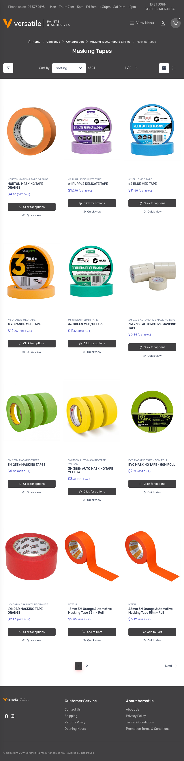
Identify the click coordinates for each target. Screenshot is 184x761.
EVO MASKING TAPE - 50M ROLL (148, 460)
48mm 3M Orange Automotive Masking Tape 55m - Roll (150, 611)
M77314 (132, 604)
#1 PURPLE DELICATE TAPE (84, 179)
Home (34, 41)
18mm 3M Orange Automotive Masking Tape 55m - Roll (90, 611)
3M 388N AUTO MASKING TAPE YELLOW (87, 462)
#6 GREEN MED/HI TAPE (83, 319)
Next (171, 666)
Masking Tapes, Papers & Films (110, 41)
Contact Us (73, 709)
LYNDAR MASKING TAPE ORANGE (28, 604)
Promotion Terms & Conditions (147, 729)
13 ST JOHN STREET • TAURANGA (160, 7)
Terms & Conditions (140, 722)
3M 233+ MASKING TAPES (23, 460)
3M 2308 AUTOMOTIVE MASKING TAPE (151, 319)
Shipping (71, 716)
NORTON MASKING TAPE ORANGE (28, 179)
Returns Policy (75, 722)
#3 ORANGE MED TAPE (22, 319)
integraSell (87, 752)
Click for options (32, 207)
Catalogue (53, 41)
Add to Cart (92, 632)
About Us (132, 709)
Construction (75, 41)
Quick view (31, 215)
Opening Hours (75, 729)
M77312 (72, 604)
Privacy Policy (136, 716)
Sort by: (44, 68)
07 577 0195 (36, 7)
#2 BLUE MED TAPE (140, 179)
